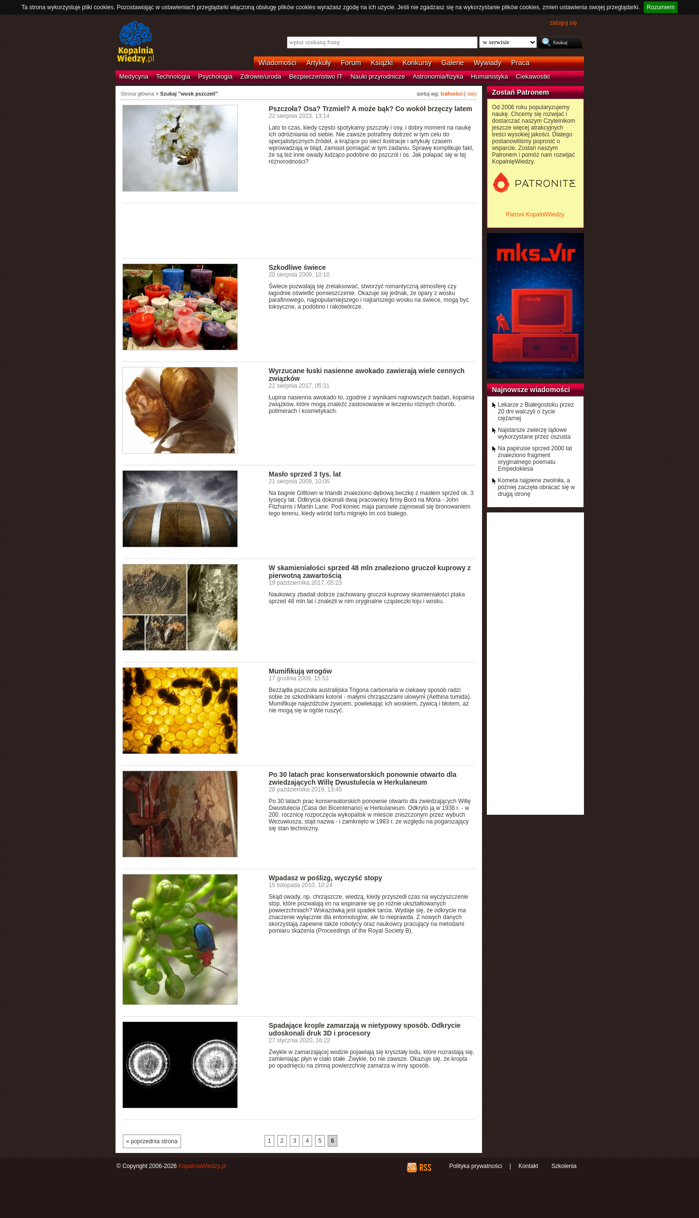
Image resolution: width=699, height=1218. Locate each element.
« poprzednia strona (152, 1141)
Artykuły (318, 62)
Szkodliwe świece (297, 267)
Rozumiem (660, 7)
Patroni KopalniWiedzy (535, 214)
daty (472, 94)
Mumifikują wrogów (300, 671)
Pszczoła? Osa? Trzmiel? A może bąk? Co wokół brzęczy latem (370, 109)
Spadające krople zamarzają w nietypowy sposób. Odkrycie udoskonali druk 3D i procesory (365, 1029)
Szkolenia (564, 1166)
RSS (425, 1167)
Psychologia (215, 76)
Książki (382, 62)
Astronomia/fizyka (438, 76)
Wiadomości (278, 62)
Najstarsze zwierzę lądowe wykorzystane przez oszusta (534, 433)
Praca (520, 62)
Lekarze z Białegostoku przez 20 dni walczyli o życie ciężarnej (536, 411)
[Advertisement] (299, 230)
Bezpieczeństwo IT (316, 76)
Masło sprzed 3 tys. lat (305, 474)
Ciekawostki (533, 76)
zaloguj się (563, 22)
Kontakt (528, 1166)
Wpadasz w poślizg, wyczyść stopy (326, 878)
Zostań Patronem (520, 92)
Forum (351, 62)
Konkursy (417, 62)
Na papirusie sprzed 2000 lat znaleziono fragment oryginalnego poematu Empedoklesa (535, 458)
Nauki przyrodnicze (377, 76)
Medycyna (134, 76)
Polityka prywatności (475, 1166)
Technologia (173, 76)
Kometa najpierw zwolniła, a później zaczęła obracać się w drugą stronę (536, 487)
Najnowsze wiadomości (531, 390)
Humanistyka (489, 76)
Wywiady (487, 62)
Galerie (452, 62)
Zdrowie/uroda (260, 76)
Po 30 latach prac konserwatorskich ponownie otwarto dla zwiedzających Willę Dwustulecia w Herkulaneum (363, 778)
